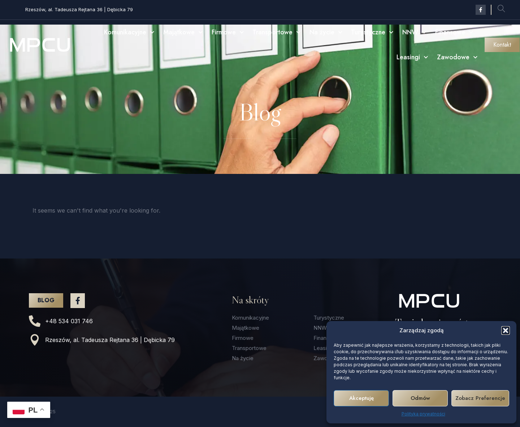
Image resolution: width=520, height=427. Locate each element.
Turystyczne (372, 32)
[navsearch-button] (501, 10)
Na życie (326, 32)
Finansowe (454, 32)
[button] (505, 330)
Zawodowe (457, 57)
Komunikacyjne (129, 32)
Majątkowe (183, 32)
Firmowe (228, 32)
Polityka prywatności (423, 414)
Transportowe (276, 32)
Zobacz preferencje (480, 398)
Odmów (420, 398)
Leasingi (412, 57)
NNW (414, 32)
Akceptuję (361, 398)
